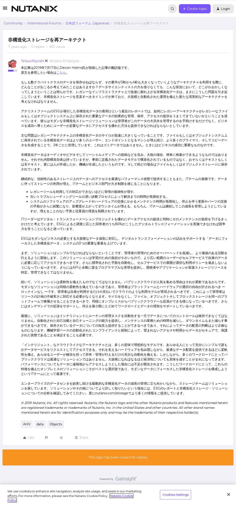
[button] (5, 10)
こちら (61, 72)
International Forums (44, 23)
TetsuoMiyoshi (32, 61)
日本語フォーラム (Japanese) (87, 23)
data (40, 424)
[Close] (229, 494)
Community (13, 23)
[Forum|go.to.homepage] (35, 8)
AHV (26, 424)
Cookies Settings (175, 494)
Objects (56, 424)
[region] (118, 495)
